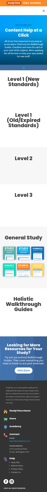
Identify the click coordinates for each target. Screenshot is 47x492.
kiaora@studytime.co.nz (19, 441)
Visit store (23, 370)
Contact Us (16, 472)
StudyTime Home (20, 410)
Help (12, 458)
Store (12, 418)
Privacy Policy (17, 469)
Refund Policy (17, 465)
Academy (15, 426)
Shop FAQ (15, 462)
